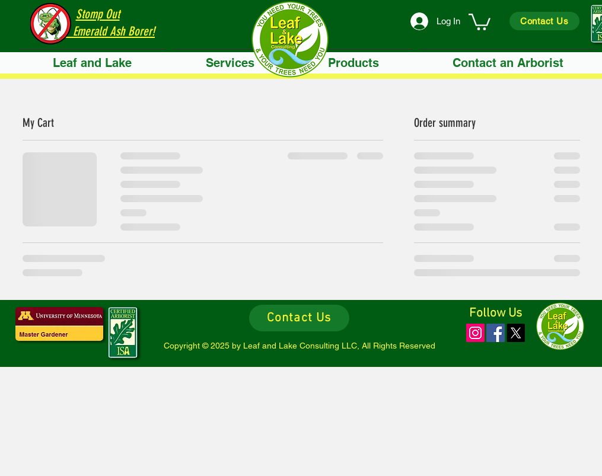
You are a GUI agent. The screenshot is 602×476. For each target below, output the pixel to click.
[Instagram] (475, 333)
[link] (479, 21)
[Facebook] (495, 333)
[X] (516, 333)
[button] (230, 63)
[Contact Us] (544, 21)
